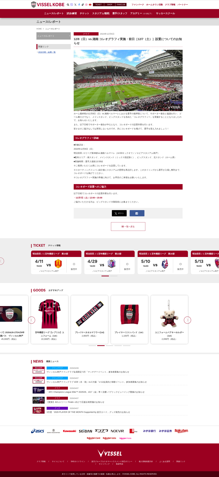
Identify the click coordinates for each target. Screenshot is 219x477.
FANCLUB (121, 5)
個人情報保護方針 (146, 461)
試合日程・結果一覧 (47, 52)
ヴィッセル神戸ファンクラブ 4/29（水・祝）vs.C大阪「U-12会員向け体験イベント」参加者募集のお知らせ (116, 380)
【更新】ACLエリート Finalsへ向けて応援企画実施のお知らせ (116, 400)
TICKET (98, 5)
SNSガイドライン (78, 461)
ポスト (119, 213)
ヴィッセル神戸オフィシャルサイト (47, 4)
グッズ (57, 408)
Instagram (86, 4)
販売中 (74, 265)
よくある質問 (164, 461)
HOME (39, 29)
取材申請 (119, 464)
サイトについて (58, 461)
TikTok (82, 4)
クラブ (86, 34)
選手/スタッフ (119, 13)
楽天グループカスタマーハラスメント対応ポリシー (111, 461)
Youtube (90, 4)
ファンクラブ (57, 368)
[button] (187, 320)
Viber (71, 4)
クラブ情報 (41, 461)
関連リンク (180, 461)
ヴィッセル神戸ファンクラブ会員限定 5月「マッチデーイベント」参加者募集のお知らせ (116, 370)
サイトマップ (104, 464)
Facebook (79, 4)
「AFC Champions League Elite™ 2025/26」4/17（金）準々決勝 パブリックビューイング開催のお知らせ (116, 390)
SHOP (109, 5)
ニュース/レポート (54, 13)
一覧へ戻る (128, 226)
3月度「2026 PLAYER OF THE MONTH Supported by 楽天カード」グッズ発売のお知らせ (116, 410)
